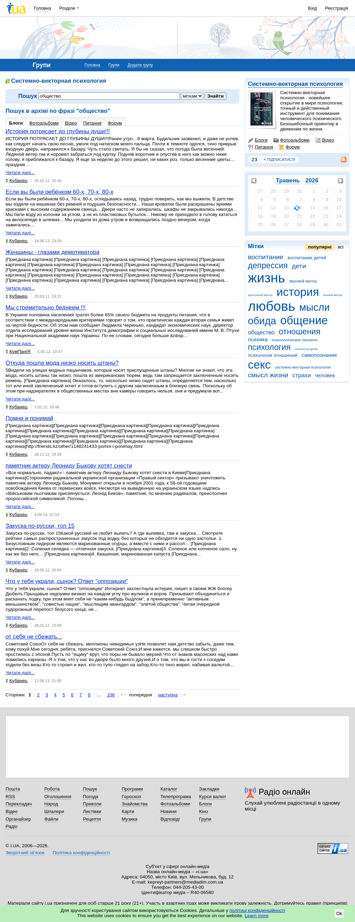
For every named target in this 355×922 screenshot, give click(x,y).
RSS (10, 796)
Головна (42, 8)
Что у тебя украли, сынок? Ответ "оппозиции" (67, 581)
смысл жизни (268, 375)
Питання (260, 147)
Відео (324, 140)
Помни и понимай (29, 418)
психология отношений (272, 355)
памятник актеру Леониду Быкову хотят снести (69, 465)
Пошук (90, 789)
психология (269, 347)
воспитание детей (306, 257)
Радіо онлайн (284, 791)
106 (111, 694)
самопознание (319, 355)
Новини (169, 811)
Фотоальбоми (291, 140)
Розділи (67, 8)
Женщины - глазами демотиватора (52, 252)
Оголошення (57, 796)
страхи (301, 375)
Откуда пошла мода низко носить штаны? (62, 363)
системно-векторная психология (303, 367)
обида (262, 320)
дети (299, 266)
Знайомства (135, 803)
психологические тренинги (294, 340)
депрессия (268, 265)
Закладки (209, 789)
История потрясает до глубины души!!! (58, 131)
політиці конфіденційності (257, 910)
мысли (314, 307)
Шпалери (54, 811)
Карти (128, 811)
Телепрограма (176, 796)
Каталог (169, 789)
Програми (132, 789)
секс (259, 364)
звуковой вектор (303, 281)
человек (325, 375)
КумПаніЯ (18, 351)
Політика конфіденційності (81, 852)
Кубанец (16, 180)
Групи (114, 65)
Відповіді (170, 819)
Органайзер (18, 819)
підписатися (279, 159)
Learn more (257, 915)
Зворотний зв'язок (25, 852)
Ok (339, 913)
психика (258, 339)
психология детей (306, 349)
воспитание (266, 257)
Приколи (92, 803)
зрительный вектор (260, 295)
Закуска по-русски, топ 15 (40, 526)
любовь (271, 306)
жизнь (266, 277)
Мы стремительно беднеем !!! (46, 307)
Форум (289, 147)
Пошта (13, 789)
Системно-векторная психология (295, 84)
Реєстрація (336, 8)
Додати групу (140, 65)
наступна (168, 694)
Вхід (312, 8)
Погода (90, 796)
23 (254, 159)
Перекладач (19, 803)
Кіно (203, 811)
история (298, 292)
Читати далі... (20, 172)
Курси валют (212, 796)
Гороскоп (131, 796)
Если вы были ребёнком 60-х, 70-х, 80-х (59, 192)
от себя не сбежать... (34, 636)
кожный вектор (332, 295)
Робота (52, 789)
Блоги (258, 140)
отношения (299, 331)
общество (261, 332)
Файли (51, 819)
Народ (51, 803)
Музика (129, 819)
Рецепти (92, 819)
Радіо (11, 826)
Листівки (92, 811)
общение (304, 320)
